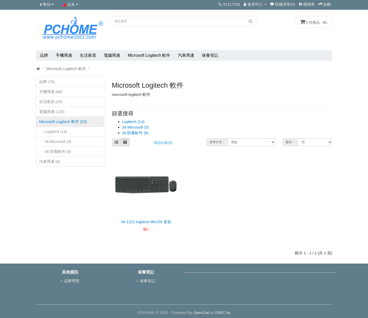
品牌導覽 (71, 281)
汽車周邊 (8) (49, 161)
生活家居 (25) (50, 101)
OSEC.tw (222, 312)
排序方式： (217, 142)
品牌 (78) (47, 82)
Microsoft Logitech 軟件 (149, 55)
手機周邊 (64, 55)
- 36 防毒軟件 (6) (55, 151)
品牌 (44, 55)
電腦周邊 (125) (51, 111)
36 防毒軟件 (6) (135, 133)
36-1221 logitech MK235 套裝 (146, 222)
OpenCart (201, 312)
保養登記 (210, 55)
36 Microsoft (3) (135, 127)
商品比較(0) (163, 143)
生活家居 (88, 55)
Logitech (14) (133, 121)
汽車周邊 (186, 55)
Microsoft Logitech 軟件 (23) (63, 121)
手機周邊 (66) (50, 91)
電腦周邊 (112, 55)
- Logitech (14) (53, 131)
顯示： (290, 142)
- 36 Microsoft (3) (55, 141)
